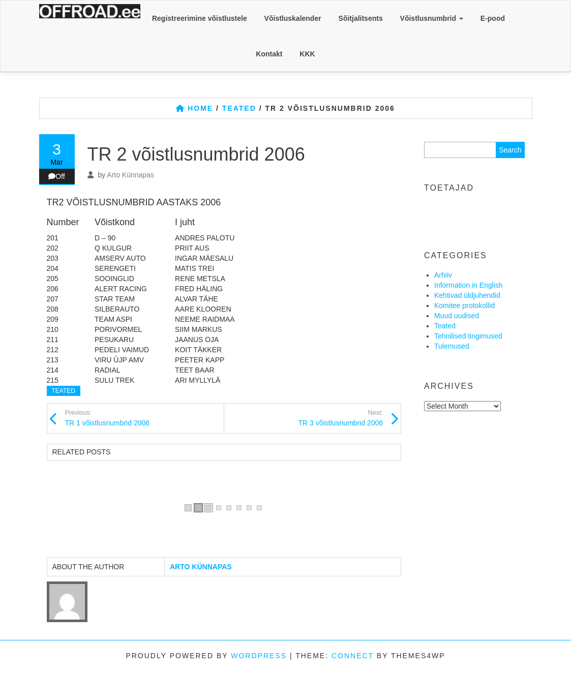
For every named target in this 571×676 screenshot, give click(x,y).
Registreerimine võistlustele (199, 18)
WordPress (259, 656)
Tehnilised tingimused (468, 336)
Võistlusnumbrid (431, 18)
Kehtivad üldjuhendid (467, 295)
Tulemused (451, 346)
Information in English (468, 285)
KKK (307, 54)
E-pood (492, 18)
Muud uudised (456, 316)
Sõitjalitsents (361, 18)
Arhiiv (443, 275)
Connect (353, 656)
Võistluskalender (292, 18)
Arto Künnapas (130, 175)
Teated (63, 390)
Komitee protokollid (464, 305)
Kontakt (269, 54)
